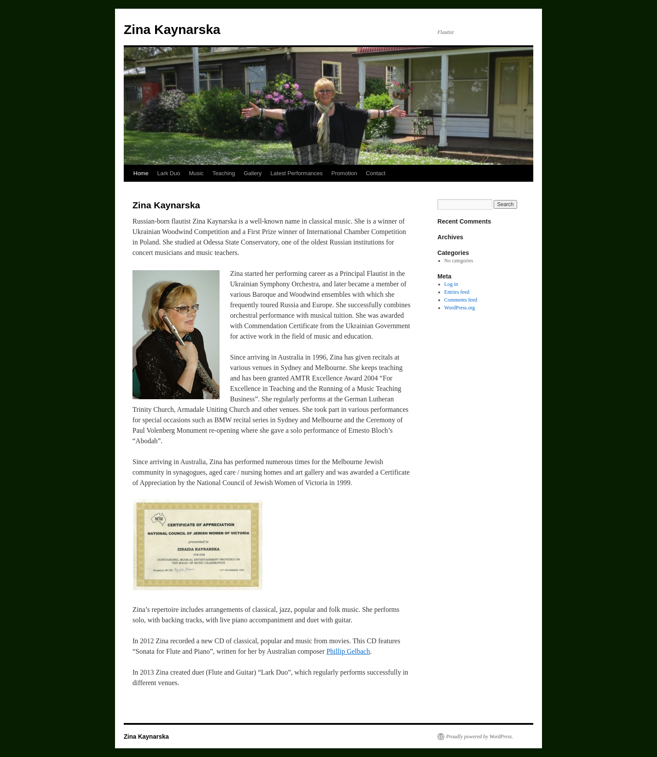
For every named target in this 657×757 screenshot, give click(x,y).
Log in (451, 284)
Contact (376, 173)
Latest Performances (297, 173)
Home (141, 173)
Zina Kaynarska (172, 29)
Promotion (344, 173)
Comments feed (461, 300)
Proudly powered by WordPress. (479, 736)
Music (196, 173)
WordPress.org (459, 308)
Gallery (252, 173)
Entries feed (457, 292)
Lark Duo (168, 173)
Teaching (223, 173)
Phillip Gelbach (348, 651)
